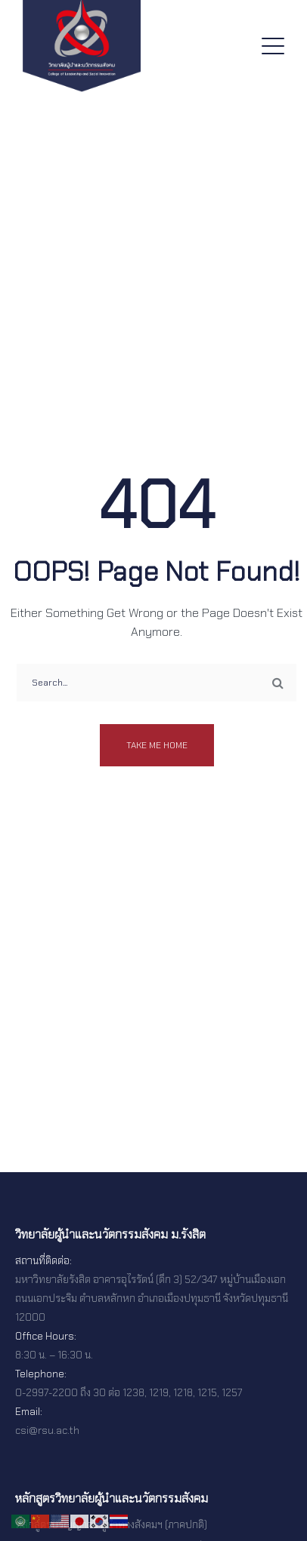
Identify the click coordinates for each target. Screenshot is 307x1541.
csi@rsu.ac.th (47, 1430)
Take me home (157, 745)
